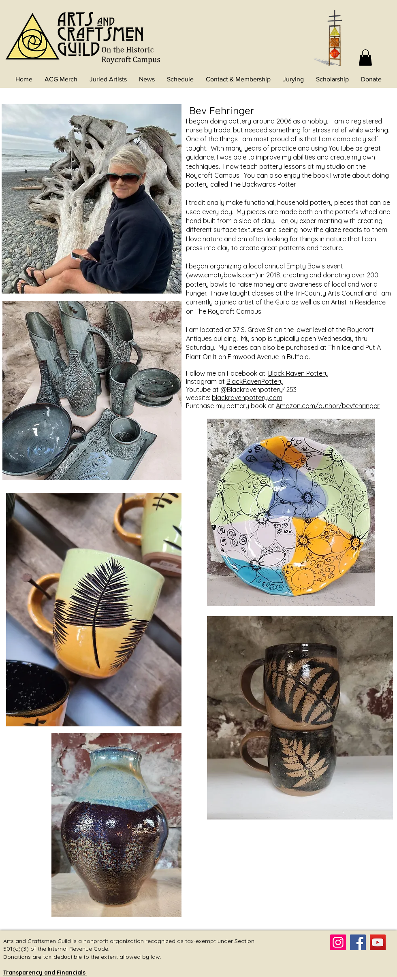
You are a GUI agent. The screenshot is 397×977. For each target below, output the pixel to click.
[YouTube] (378, 942)
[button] (365, 57)
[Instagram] (338, 942)
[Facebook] (358, 942)
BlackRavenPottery (255, 381)
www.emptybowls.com (222, 275)
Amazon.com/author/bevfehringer (328, 406)
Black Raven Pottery (298, 373)
